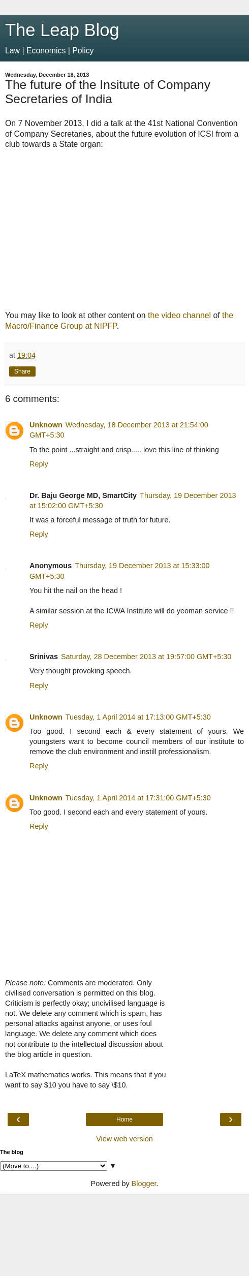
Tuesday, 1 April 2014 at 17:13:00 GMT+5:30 (138, 717)
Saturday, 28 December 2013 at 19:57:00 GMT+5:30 (146, 656)
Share (22, 371)
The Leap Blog (62, 30)
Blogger (144, 1183)
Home (124, 1119)
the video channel (179, 315)
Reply (38, 464)
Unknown (46, 425)
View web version (124, 1139)
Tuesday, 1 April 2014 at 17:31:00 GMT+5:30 (138, 798)
